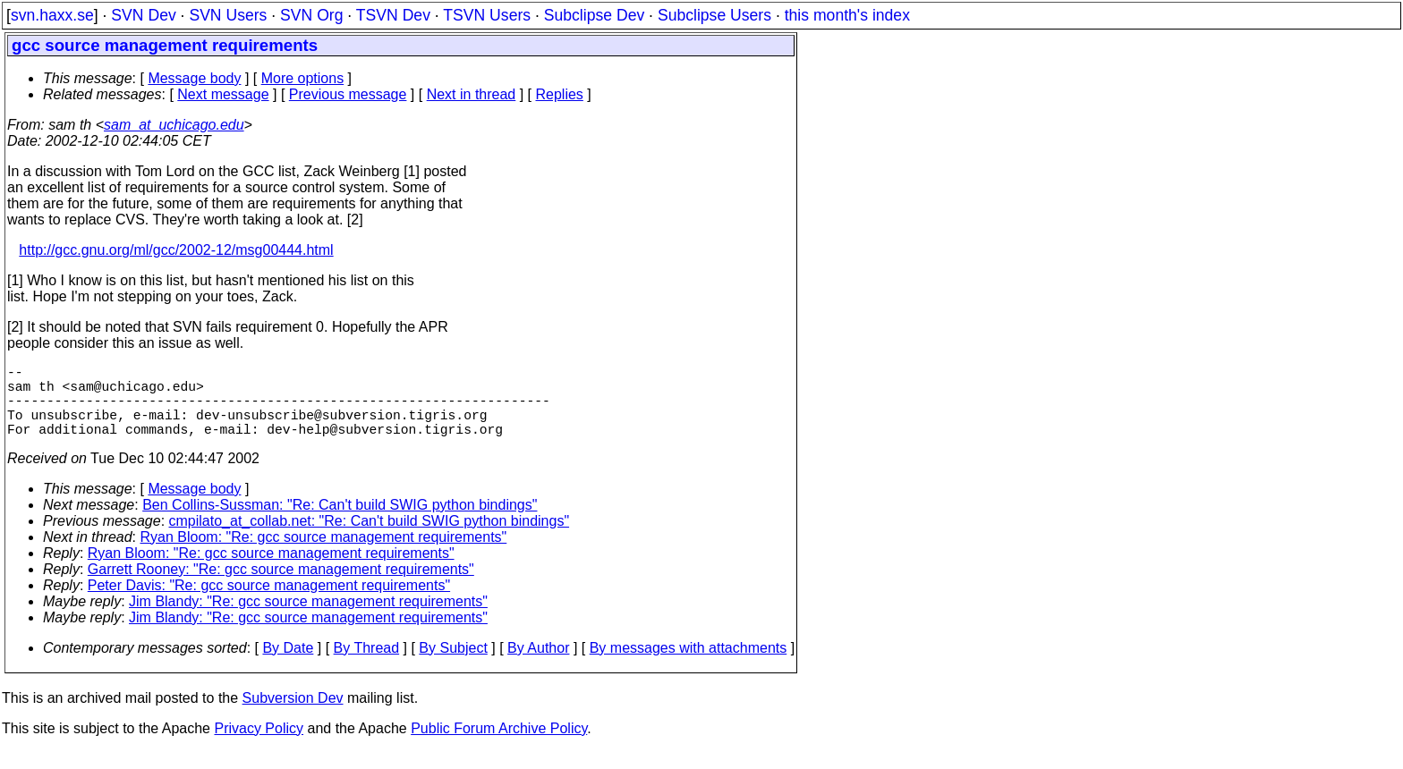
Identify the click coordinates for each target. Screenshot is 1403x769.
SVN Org (311, 15)
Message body (194, 78)
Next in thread (471, 94)
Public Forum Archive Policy (499, 746)
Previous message (348, 94)
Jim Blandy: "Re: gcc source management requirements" (308, 619)
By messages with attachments (688, 665)
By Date (287, 665)
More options (302, 78)
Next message (222, 94)
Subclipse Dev (594, 15)
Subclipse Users (714, 15)
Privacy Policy (258, 746)
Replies (559, 94)
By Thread (367, 665)
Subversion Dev (293, 715)
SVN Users (228, 15)
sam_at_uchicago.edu (174, 124)
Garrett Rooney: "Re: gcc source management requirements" (281, 587)
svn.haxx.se (52, 15)
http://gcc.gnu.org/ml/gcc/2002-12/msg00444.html (176, 250)
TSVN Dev (393, 15)
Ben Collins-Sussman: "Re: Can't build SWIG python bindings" (339, 522)
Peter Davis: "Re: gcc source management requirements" (269, 603)
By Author (538, 665)
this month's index (847, 15)
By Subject (453, 665)
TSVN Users (487, 15)
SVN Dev (143, 15)
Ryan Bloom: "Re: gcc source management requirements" (323, 554)
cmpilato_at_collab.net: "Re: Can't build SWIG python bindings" (369, 538)
